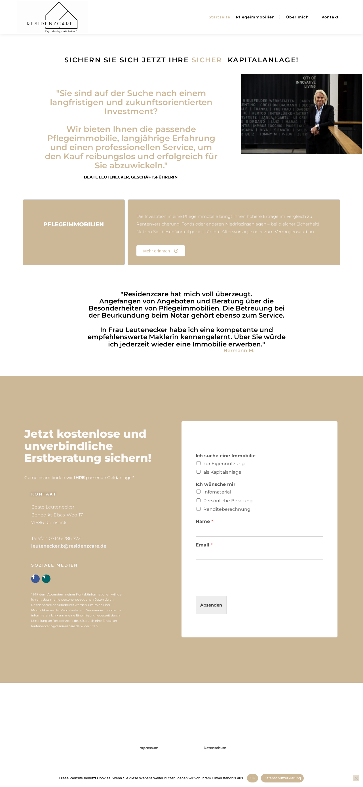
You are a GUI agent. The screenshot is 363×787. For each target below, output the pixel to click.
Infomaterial (217, 492)
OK (252, 778)
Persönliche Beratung (228, 500)
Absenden (211, 605)
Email (204, 545)
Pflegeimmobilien (73, 224)
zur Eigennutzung (224, 463)
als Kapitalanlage (222, 472)
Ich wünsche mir (215, 484)
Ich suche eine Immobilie (226, 455)
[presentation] (239, 586)
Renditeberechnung (226, 509)
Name (204, 521)
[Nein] (356, 778)
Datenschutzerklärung (282, 778)
